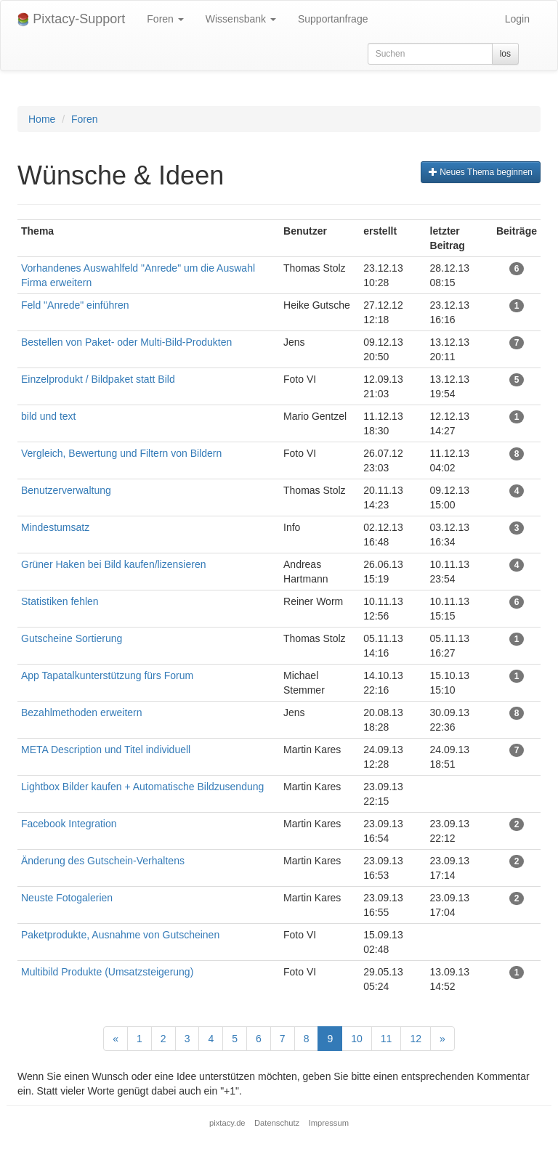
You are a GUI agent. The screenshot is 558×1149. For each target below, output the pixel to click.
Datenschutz (276, 1122)
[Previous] (115, 1038)
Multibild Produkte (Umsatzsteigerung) (107, 972)
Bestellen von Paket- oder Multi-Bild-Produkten (126, 342)
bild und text (48, 416)
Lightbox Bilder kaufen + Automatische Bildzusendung (142, 786)
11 (386, 1038)
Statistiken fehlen (60, 601)
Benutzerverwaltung (66, 490)
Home (41, 119)
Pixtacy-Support (71, 19)
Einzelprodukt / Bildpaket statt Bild (98, 379)
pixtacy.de (227, 1122)
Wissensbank (241, 19)
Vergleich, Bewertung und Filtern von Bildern (121, 453)
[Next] (442, 1038)
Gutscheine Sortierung (71, 638)
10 (357, 1038)
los (505, 54)
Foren (165, 19)
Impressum (329, 1122)
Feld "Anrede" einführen (75, 305)
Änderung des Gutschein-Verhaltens (103, 860)
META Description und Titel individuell (105, 749)
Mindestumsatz (55, 527)
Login (517, 19)
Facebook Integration (69, 823)
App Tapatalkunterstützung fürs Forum (107, 675)
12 (415, 1038)
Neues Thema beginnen (481, 172)
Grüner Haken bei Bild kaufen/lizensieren (113, 564)
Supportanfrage (333, 19)
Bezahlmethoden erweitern (81, 712)
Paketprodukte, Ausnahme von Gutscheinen (120, 935)
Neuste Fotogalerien (67, 898)
